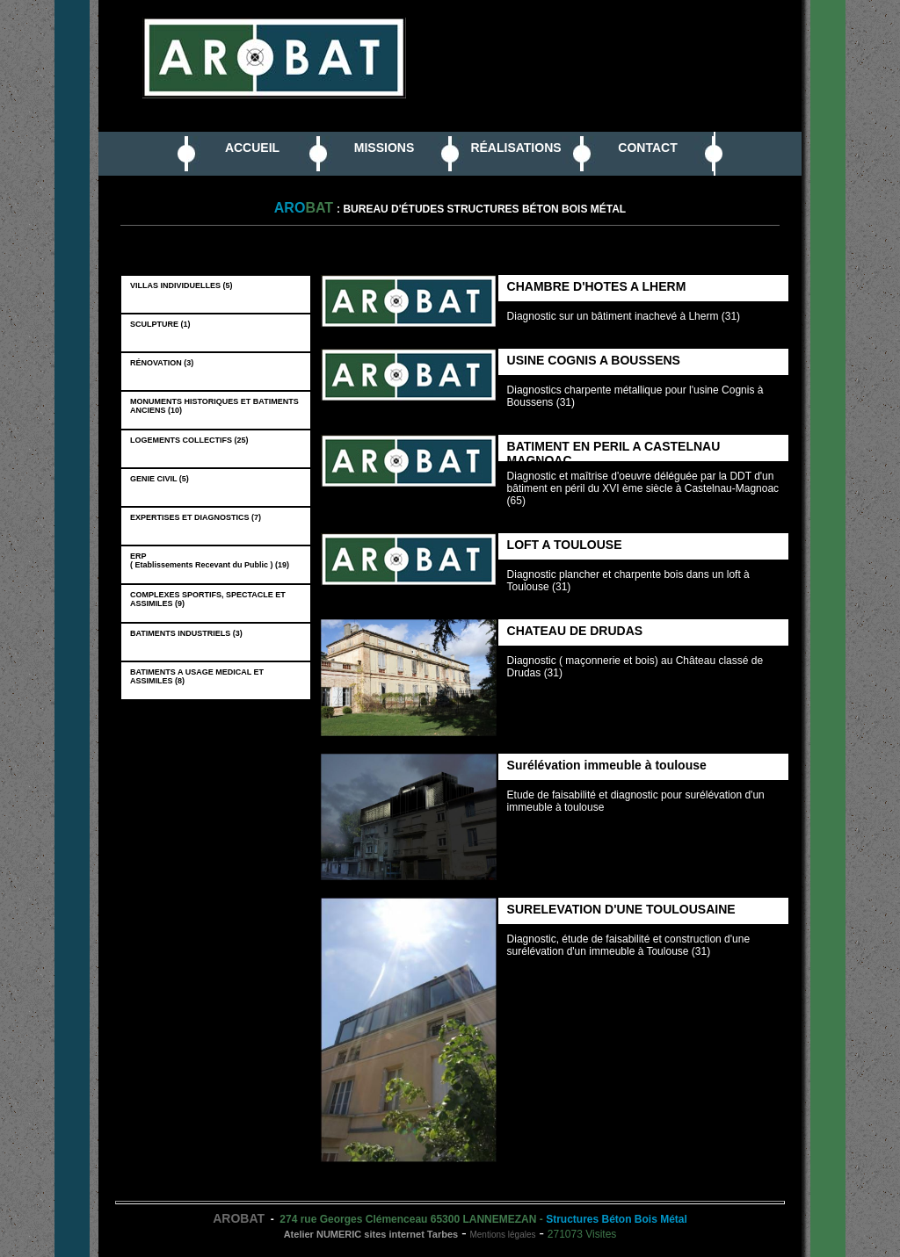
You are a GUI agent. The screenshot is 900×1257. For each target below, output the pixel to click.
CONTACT (647, 148)
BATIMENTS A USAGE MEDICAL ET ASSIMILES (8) (197, 676)
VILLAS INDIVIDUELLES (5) (183, 285)
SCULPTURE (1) (162, 324)
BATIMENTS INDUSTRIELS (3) (188, 633)
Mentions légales (502, 1234)
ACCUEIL (252, 148)
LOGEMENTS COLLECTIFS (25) (191, 440)
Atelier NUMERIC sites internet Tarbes (371, 1234)
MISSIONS (384, 148)
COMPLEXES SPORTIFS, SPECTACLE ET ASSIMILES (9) (208, 599)
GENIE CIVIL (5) (161, 478)
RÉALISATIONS (515, 148)
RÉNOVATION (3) (164, 362)
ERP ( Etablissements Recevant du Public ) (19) (212, 560)
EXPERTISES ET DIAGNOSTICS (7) (197, 517)
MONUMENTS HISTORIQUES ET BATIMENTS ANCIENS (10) (214, 406)
